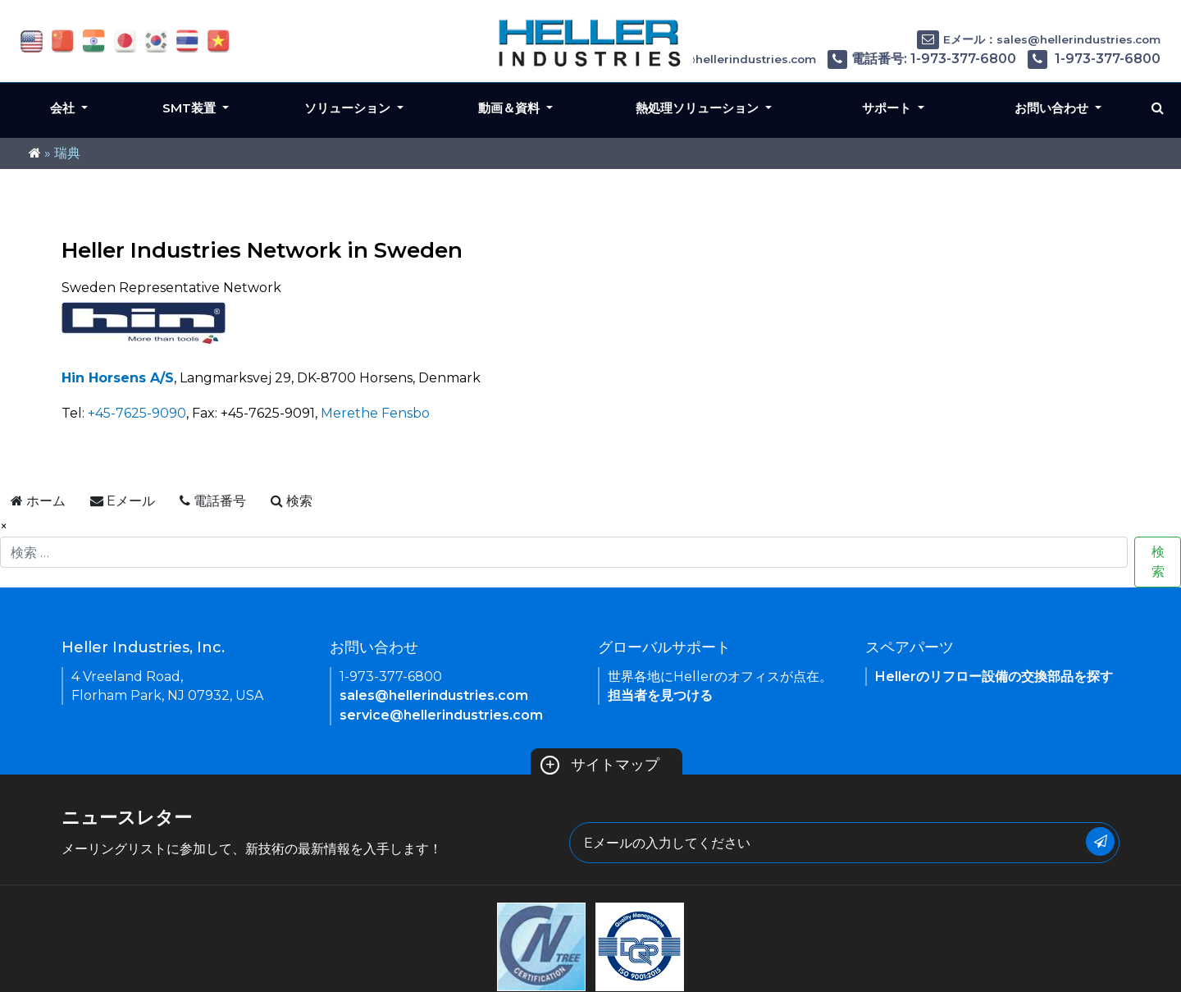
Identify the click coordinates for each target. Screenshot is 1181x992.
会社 (64, 108)
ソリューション (349, 108)
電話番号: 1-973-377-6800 (922, 58)
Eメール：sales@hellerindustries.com (1038, 39)
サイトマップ (599, 764)
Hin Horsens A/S (118, 378)
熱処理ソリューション (699, 108)
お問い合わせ (1053, 108)
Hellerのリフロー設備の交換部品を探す (994, 676)
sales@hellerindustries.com (434, 695)
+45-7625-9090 (137, 413)
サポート (888, 108)
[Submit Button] (1100, 841)
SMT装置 (190, 108)
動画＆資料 (510, 108)
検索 (1158, 561)
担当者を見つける (660, 695)
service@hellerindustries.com (441, 715)
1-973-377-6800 (1094, 58)
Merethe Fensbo (375, 413)
